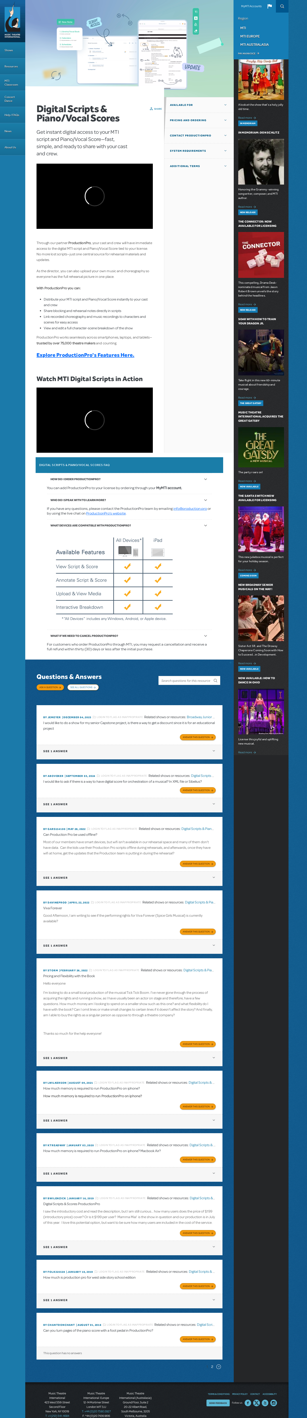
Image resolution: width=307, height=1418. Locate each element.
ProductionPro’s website (106, 513)
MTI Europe (250, 36)
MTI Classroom (11, 83)
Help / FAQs (12, 115)
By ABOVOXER (53, 770)
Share (158, 108)
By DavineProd (55, 895)
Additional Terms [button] (185, 166)
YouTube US (265, 1389)
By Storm (50, 962)
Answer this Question (196, 731)
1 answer (55, 745)
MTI (243, 28)
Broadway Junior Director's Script (211, 712)
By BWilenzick (54, 1187)
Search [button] (282, 6)
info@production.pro (190, 508)
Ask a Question (48, 687)
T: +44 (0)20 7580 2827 (96, 1398)
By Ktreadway (54, 1135)
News (8, 131)
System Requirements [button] (188, 150)
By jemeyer (52, 712)
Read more (247, 117)
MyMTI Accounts (251, 6)
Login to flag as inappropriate (120, 712)
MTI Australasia (254, 44)
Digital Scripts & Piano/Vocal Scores (207, 822)
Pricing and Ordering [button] (188, 120)
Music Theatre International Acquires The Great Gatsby (261, 417)
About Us (10, 147)
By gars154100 (54, 822)
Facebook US (248, 1389)
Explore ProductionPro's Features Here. (85, 355)
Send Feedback (218, 1389)
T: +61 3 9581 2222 (135, 1407)
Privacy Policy (239, 1380)
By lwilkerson (54, 1073)
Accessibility (270, 1380)
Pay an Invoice (246, 53)
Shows (9, 50)
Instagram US (273, 1389)
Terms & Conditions (218, 1380)
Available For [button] (181, 105)
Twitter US (256, 1389)
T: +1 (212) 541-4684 (57, 1402)
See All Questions (81, 687)
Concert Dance (10, 99)
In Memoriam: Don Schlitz (258, 132)
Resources (11, 66)
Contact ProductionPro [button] (190, 135)
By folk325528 (54, 1260)
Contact (255, 1380)
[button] (269, 6)
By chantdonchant (59, 1312)
